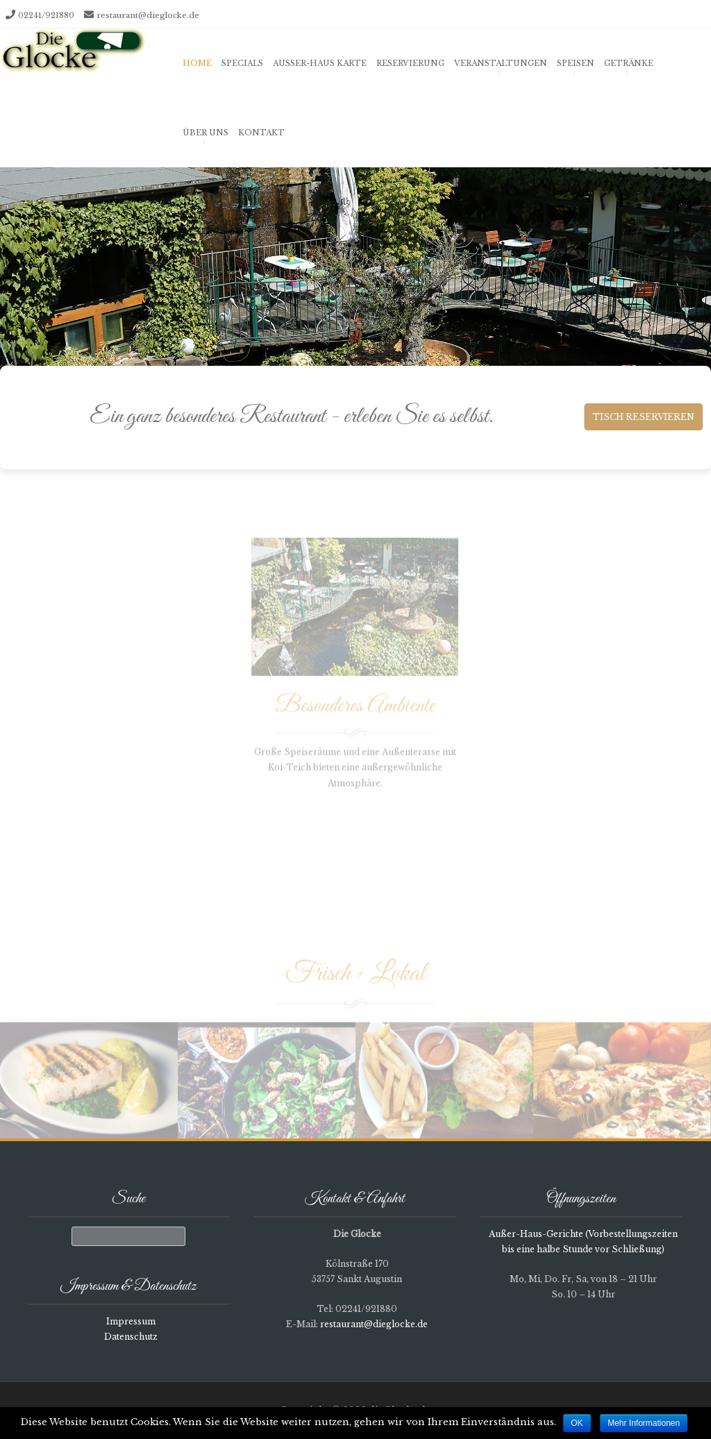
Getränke (628, 63)
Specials (242, 63)
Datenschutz (131, 1336)
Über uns (205, 132)
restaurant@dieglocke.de (148, 15)
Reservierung (410, 63)
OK (577, 1423)
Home (197, 63)
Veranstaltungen (500, 63)
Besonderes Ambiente (355, 710)
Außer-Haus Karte (320, 63)
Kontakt (261, 132)
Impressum (131, 1321)
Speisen (575, 63)
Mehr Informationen (644, 1423)
